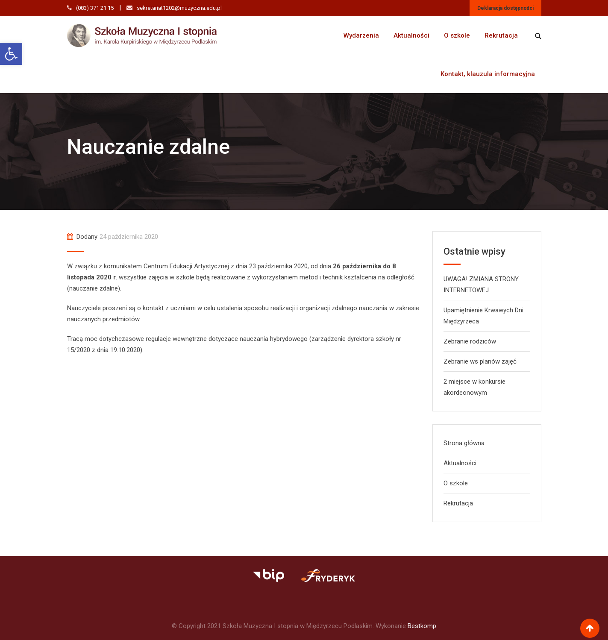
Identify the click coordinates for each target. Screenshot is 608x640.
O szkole (457, 35)
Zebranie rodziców (470, 341)
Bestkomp (422, 626)
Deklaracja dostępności (505, 8)
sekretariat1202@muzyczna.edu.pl (179, 8)
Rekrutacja (501, 35)
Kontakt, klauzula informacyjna (488, 74)
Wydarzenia (361, 35)
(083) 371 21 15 (95, 8)
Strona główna (464, 443)
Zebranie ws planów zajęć (480, 361)
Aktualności (411, 35)
